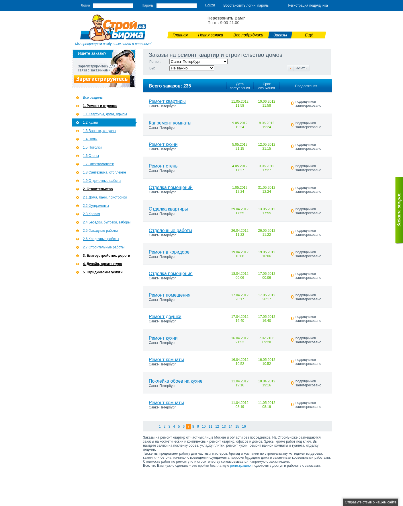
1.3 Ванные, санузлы (99, 131)
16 (244, 427)
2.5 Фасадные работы (100, 231)
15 (237, 427)
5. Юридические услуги (103, 272)
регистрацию (240, 466)
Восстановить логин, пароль (246, 5)
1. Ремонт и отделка (100, 106)
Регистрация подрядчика (308, 5)
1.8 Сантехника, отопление (104, 172)
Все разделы (93, 98)
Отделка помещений (171, 187)
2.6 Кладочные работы (101, 239)
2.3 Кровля (91, 214)
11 (210, 427)
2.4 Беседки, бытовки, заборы (106, 222)
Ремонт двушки (165, 316)
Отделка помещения (171, 273)
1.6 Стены (91, 156)
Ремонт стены (164, 166)
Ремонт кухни (163, 144)
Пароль (148, 5)
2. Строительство (98, 189)
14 (230, 427)
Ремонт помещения (169, 295)
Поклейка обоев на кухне (175, 381)
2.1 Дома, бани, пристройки (105, 197)
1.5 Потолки (92, 147)
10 (204, 427)
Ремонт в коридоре (169, 252)
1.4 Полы (90, 139)
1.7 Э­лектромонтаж (98, 164)
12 (217, 427)
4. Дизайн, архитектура (102, 264)
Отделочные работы (170, 230)
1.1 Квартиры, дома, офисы (105, 114)
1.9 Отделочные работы (102, 181)
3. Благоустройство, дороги (106, 256)
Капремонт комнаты (170, 122)
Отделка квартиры (168, 209)
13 (224, 427)
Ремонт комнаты (166, 359)
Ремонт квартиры (167, 101)
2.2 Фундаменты (96, 206)
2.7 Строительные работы (103, 247)
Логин (85, 5)
